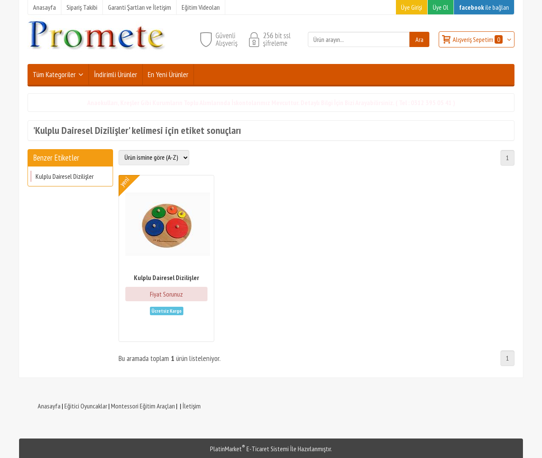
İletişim (192, 406)
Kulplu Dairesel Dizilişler (65, 176)
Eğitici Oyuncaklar (85, 406)
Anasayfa (49, 406)
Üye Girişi (411, 7)
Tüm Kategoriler (54, 74)
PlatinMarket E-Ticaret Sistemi (249, 448)
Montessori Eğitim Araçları (143, 406)
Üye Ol (440, 7)
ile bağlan (484, 7)
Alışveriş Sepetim (478, 39)
